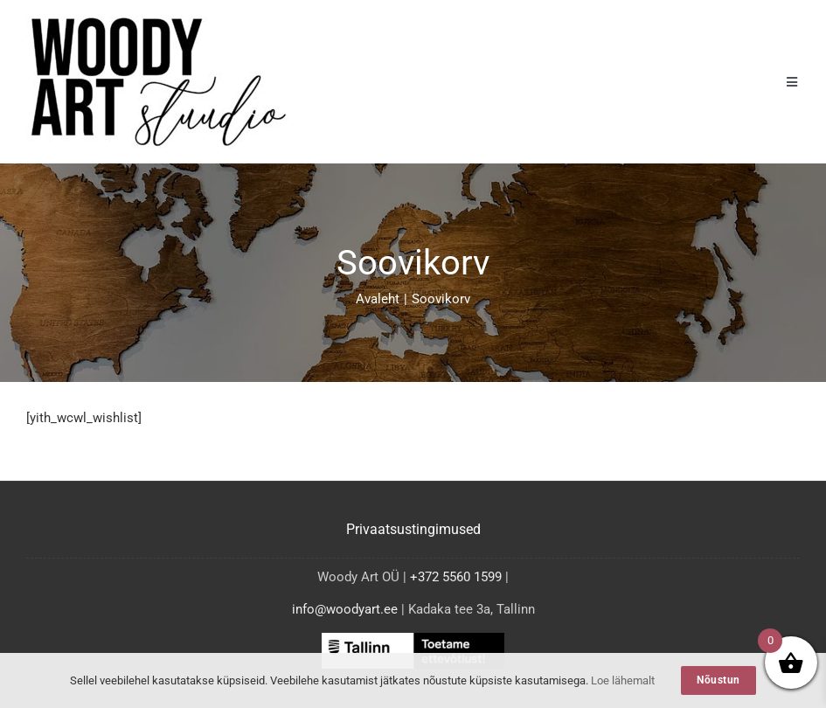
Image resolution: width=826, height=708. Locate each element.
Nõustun (718, 680)
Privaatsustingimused (413, 529)
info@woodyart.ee (345, 609)
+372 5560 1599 (456, 577)
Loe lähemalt (623, 680)
